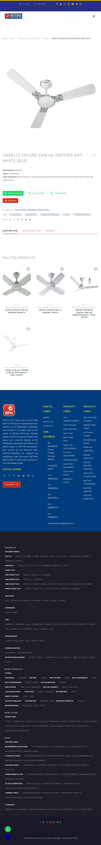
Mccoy (74, 624)
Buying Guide (10, 717)
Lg (59, 556)
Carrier (28, 556)
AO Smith (8, 641)
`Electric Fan (23, 38)
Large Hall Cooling (30, 751)
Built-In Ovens (56, 726)
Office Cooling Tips (77, 747)
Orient (46, 600)
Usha (54, 600)
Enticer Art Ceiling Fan (50, 214)
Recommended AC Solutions (16, 747)
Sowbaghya (15, 629)
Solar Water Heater (88, 465)
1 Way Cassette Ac (12, 575)
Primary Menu (94, 16)
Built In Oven (10, 687)
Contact (48, 426)
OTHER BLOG (10, 805)
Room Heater (10, 653)
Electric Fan (31, 214)
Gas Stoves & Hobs (12, 692)
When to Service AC (53, 774)
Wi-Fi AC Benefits (32, 788)
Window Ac (9, 565)
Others (8, 673)
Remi (6, 629)
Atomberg (20, 624)
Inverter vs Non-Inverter (35, 760)
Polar (90, 624)
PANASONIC (36, 687)
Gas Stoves (29, 692)
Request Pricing (13, 193)
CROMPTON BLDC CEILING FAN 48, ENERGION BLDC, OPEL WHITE (84, 313)
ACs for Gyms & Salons (59, 747)
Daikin (36, 556)
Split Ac (8, 556)
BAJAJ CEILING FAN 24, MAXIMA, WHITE (50, 311)
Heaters (64, 721)
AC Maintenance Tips (35, 774)
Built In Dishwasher (13, 682)
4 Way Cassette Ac (12, 584)
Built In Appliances (79, 678)
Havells (45, 38)
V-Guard (62, 600)
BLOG (7, 738)
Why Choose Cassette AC (14, 760)
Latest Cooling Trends (14, 788)
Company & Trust (12, 793)
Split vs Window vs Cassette (35, 756)
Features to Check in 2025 (47, 765)
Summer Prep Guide (87, 774)
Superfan (26, 629)
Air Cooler (69, 425)
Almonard (9, 624)
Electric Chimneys (50, 687)
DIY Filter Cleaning (70, 774)
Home (5, 38)
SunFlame (73, 687)
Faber (15, 612)
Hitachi (52, 556)
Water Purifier (11, 636)
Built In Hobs (55, 678)
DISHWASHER (22, 809)
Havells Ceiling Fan (82, 214)
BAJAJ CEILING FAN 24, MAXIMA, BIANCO (17, 311)
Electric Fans (70, 726)
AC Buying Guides (12, 765)
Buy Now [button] (10, 200)
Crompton (26, 600)
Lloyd (65, 556)
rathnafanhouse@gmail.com (61, 523)
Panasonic (9, 561)
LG (28, 687)
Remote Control (12, 696)
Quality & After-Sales (13, 797)
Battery (68, 433)
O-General (85, 556)
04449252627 (41, 4)
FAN (77, 809)
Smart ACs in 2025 (33, 784)
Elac (59, 657)
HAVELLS (42, 641)
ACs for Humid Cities (12, 751)
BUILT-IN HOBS (52, 809)
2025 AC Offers (65, 765)
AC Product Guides (12, 756)
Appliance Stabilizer (64, 701)
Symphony (37, 600)
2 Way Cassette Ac (12, 579)
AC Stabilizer (30, 701)
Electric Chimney (89, 721)
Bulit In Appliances (41, 726)
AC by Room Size (29, 765)
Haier (44, 556)
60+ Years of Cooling (51, 793)
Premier (43, 701)
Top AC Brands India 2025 (83, 756)
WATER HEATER (10, 809)
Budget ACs (9, 770)
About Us (48, 422)
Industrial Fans (23, 731)
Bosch (7, 612)
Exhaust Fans (83, 726)
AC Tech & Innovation (13, 784)
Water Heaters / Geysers (15, 657)
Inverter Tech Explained (51, 784)
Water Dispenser (12, 705)
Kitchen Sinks (61, 692)
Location (25, 4)
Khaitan (66, 624)
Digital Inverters (48, 682)
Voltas (18, 561)
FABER (34, 641)
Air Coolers (41, 721)
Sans (25, 696)
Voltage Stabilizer (13, 701)
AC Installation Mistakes (14, 779)
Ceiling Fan (35, 38)
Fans (12, 38)
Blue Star (18, 641)
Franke (74, 692)
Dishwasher (70, 460)
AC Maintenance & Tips (14, 774)
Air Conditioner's (12, 552)
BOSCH (35, 682)
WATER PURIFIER (87, 809)
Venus (51, 629)
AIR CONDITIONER (11, 742)
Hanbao (48, 624)
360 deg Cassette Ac (13, 589)
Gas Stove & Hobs (11, 726)
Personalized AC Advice (70, 793)
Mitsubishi (74, 556)
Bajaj (7, 600)
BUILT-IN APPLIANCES (37, 809)
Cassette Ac (10, 570)
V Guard (43, 629)
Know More (12, 484)
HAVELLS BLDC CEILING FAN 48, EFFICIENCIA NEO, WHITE (17, 372)
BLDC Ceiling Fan (92, 307)
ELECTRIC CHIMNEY (66, 809)
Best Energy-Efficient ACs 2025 (60, 756)
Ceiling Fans (9, 731)
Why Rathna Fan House (31, 793)
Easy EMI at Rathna (80, 765)
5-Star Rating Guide (70, 784)
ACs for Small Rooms (40, 747)
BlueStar (19, 556)
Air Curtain (70, 429)
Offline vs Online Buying (33, 797)
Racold (83, 657)
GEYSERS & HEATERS (12, 648)
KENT (27, 641)
